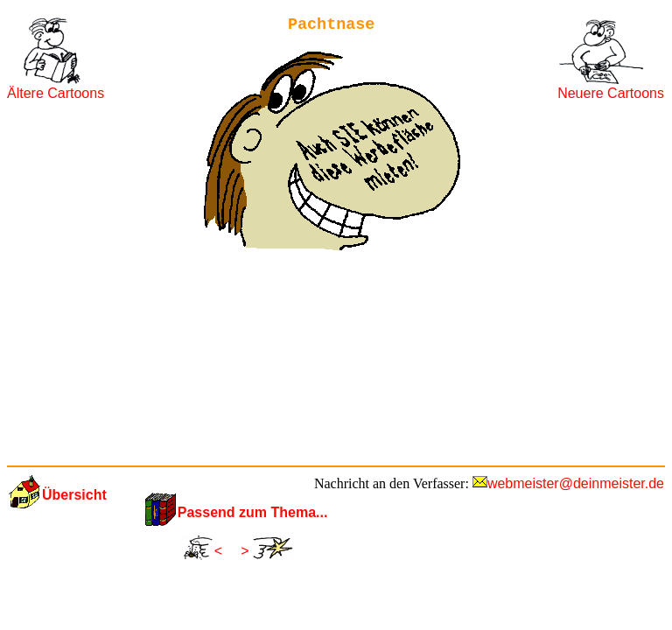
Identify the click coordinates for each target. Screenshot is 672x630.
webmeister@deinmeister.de (575, 483)
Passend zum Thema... (253, 512)
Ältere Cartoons (55, 93)
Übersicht (74, 494)
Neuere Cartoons (610, 93)
